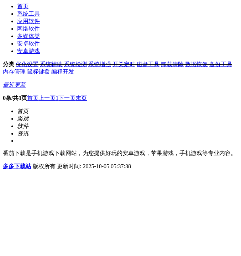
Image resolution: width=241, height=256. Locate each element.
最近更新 (14, 85)
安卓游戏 (28, 51)
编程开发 (62, 72)
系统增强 (99, 64)
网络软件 (28, 29)
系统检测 (75, 64)
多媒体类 (28, 36)
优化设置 (27, 64)
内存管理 (14, 72)
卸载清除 (172, 64)
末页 (81, 98)
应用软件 (28, 21)
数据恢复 (196, 64)
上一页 (47, 98)
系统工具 (28, 14)
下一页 (66, 98)
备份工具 (220, 64)
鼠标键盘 (38, 72)
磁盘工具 (148, 64)
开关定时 (123, 64)
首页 (22, 6)
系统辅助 (51, 64)
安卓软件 (28, 44)
